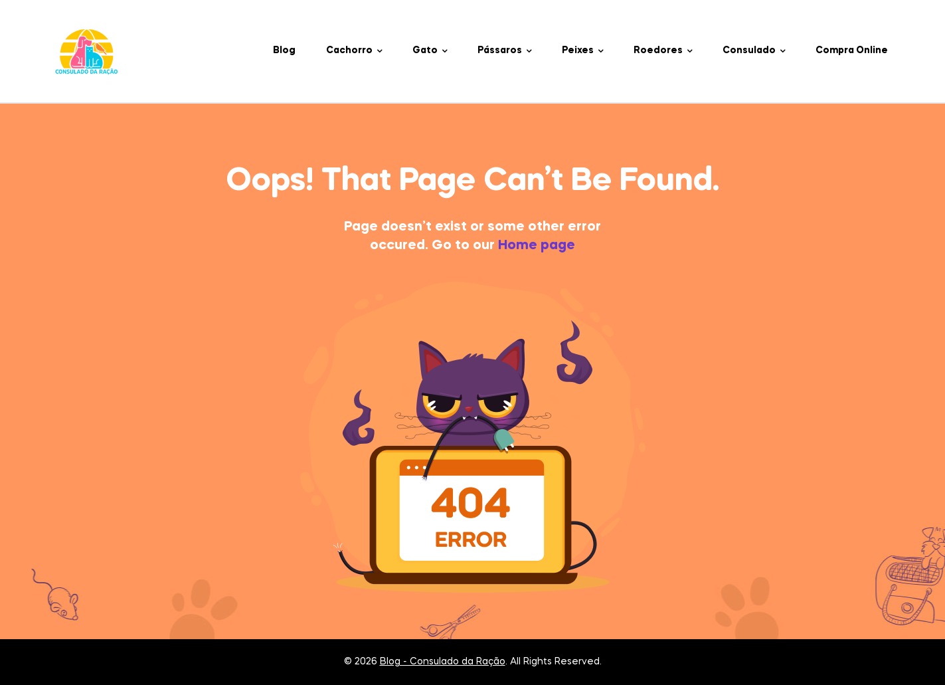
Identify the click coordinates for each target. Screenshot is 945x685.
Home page (536, 245)
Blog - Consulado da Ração (442, 661)
